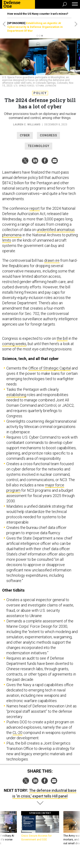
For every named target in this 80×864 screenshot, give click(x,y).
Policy (40, 93)
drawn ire (52, 260)
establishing (16, 394)
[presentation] (4, 830)
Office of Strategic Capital (49, 368)
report (34, 208)
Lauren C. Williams (26, 124)
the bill (62, 338)
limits (6, 240)
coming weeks (14, 343)
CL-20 (17, 732)
